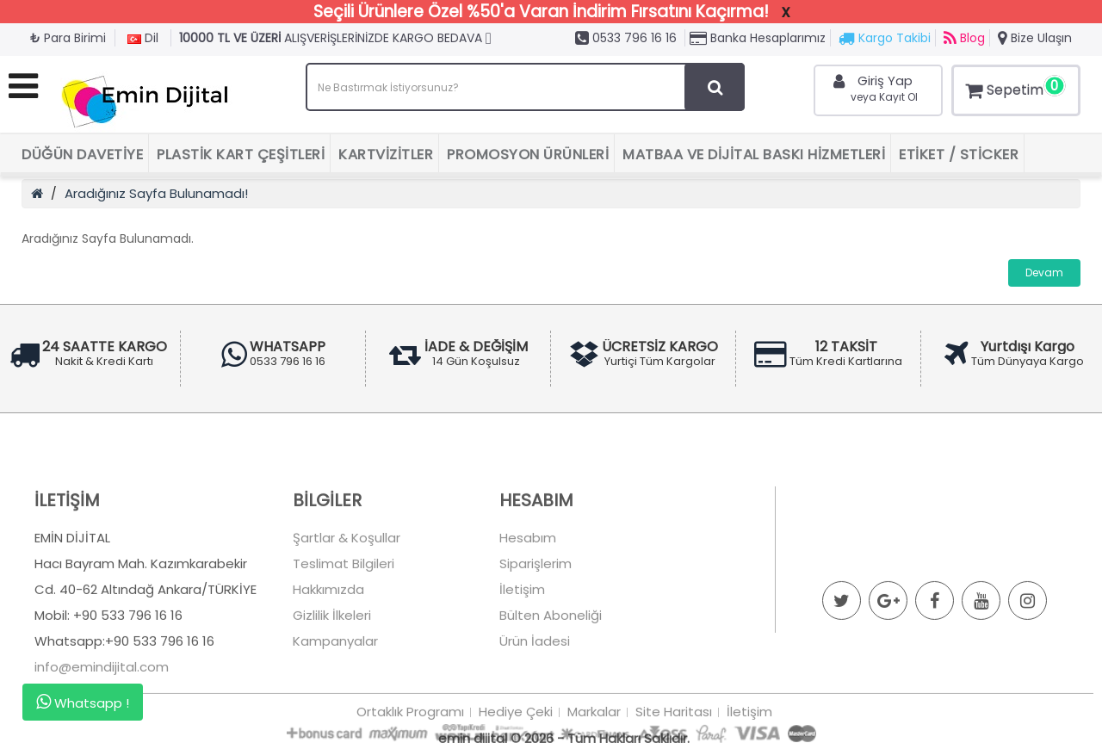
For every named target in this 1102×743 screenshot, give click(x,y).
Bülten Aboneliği (550, 657)
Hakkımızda (328, 631)
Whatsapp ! (82, 702)
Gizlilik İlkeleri (332, 657)
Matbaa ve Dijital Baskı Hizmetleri (753, 154)
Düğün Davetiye (82, 154)
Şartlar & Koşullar (346, 580)
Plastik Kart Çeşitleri (241, 154)
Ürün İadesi (534, 683)
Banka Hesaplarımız (758, 37)
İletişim (522, 631)
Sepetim (1013, 87)
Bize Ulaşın (1035, 37)
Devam (1044, 272)
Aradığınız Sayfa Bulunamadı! (156, 193)
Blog (964, 37)
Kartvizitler (385, 154)
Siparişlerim (535, 606)
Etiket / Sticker (958, 154)
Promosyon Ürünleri (528, 154)
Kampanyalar (335, 683)
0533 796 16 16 (626, 37)
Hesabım (527, 580)
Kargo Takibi (885, 37)
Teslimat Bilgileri (343, 606)
